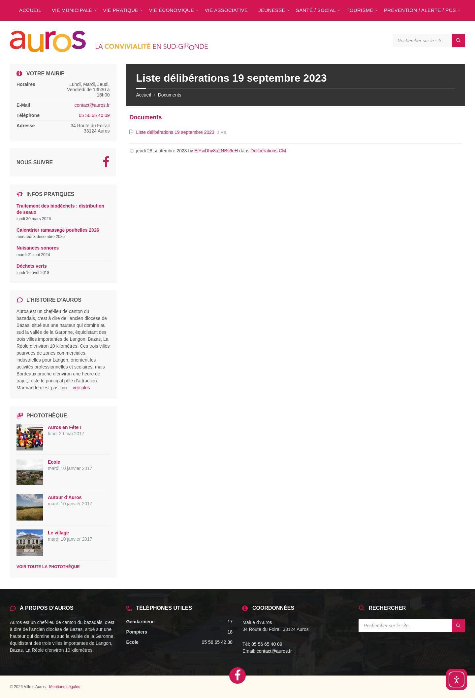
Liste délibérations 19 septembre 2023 (175, 132)
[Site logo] (109, 50)
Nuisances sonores (37, 248)
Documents (169, 94)
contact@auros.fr (92, 105)
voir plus (81, 387)
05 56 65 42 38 (217, 642)
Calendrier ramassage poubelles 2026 (57, 230)
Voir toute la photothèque (48, 566)
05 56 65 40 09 (94, 115)
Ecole (54, 462)
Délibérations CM (268, 150)
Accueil (143, 94)
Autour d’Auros (65, 497)
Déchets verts (31, 266)
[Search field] (429, 40)
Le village (58, 532)
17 (230, 621)
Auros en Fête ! (64, 427)
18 (230, 632)
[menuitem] (30, 10)
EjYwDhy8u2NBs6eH (216, 150)
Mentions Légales (64, 686)
